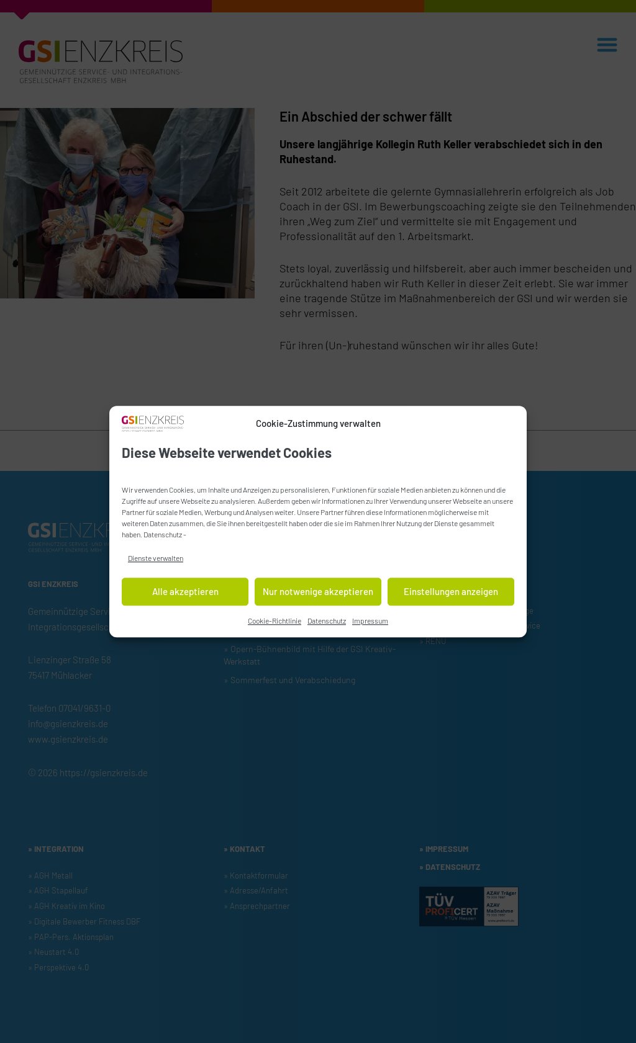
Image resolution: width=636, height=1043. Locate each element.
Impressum (370, 623)
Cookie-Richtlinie (274, 623)
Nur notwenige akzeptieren (318, 594)
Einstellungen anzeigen (451, 594)
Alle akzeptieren (185, 594)
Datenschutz (162, 536)
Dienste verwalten (155, 560)
